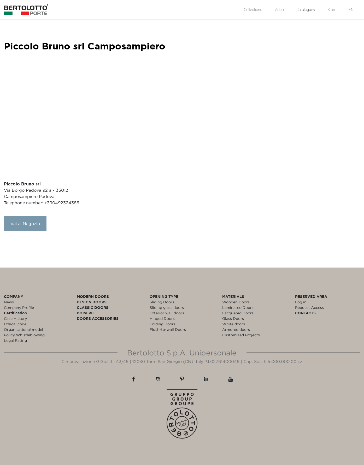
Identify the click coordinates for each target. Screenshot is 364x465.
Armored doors (236, 329)
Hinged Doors (162, 318)
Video (279, 10)
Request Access (309, 307)
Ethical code (15, 324)
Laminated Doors (238, 307)
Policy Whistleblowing (24, 335)
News (9, 302)
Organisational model (23, 329)
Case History (15, 318)
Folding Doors (162, 324)
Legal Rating (15, 340)
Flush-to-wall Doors (168, 329)
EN (351, 10)
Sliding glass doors (167, 307)
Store (331, 10)
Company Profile (19, 307)
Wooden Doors (236, 302)
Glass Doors (233, 318)
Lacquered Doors (238, 313)
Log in (301, 302)
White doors (233, 324)
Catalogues (305, 10)
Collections (253, 10)
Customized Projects (241, 335)
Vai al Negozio (25, 223)
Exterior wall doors (167, 313)
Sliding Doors (162, 302)
